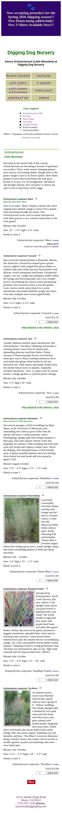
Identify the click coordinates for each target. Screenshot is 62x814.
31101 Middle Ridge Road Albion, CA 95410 (31, 799)
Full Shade (27, 122)
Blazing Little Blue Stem (15, 201)
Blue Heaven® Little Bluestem (18, 421)
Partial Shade (28, 119)
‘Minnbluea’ (20, 418)
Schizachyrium (14, 152)
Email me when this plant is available (41, 246)
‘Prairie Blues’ (21, 496)
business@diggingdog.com (31, 806)
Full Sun (26, 116)
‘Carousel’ (20, 256)
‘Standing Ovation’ (24, 589)
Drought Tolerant (30, 124)
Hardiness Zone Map (31, 137)
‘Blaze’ (18, 199)
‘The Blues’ (20, 688)
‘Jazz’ (18, 339)
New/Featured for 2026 (33, 113)
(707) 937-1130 (26, 803)
